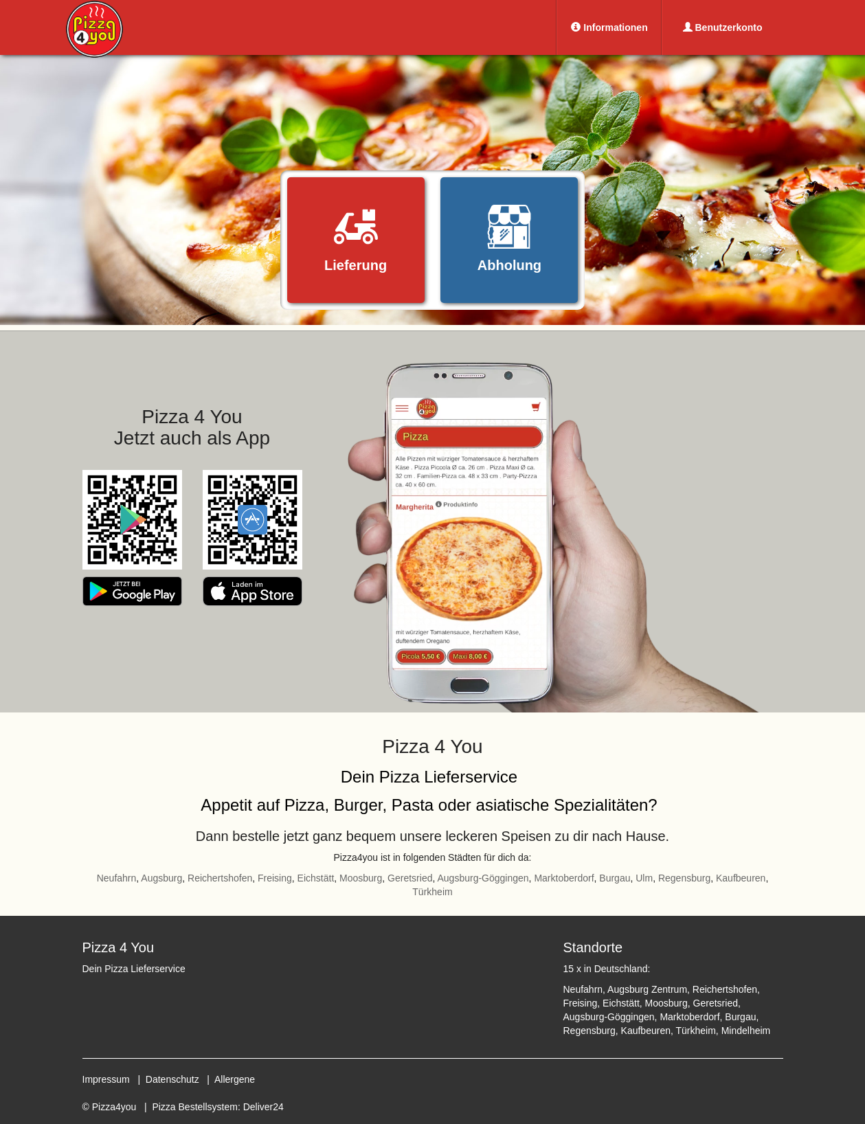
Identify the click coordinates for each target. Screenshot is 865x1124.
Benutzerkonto (723, 27)
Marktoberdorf (564, 878)
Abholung (509, 239)
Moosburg (360, 878)
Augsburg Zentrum (647, 989)
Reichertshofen (220, 878)
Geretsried (409, 878)
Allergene (234, 1079)
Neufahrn (117, 878)
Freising (275, 878)
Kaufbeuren (740, 878)
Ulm (644, 878)
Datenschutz (172, 1079)
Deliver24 (263, 1106)
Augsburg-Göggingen (482, 878)
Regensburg (684, 878)
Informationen (609, 27)
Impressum (106, 1079)
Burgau (614, 878)
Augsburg (161, 878)
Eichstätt (316, 878)
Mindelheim (746, 1030)
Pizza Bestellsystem (194, 1106)
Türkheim (432, 891)
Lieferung (355, 239)
